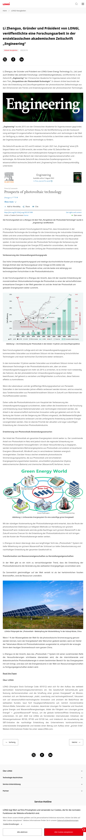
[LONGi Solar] (6, 3)
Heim (5, 11)
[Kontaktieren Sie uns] (83, 829)
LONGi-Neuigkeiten (18, 11)
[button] (76, 4)
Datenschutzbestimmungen (67, 820)
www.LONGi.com (45, 729)
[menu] (82, 4)
